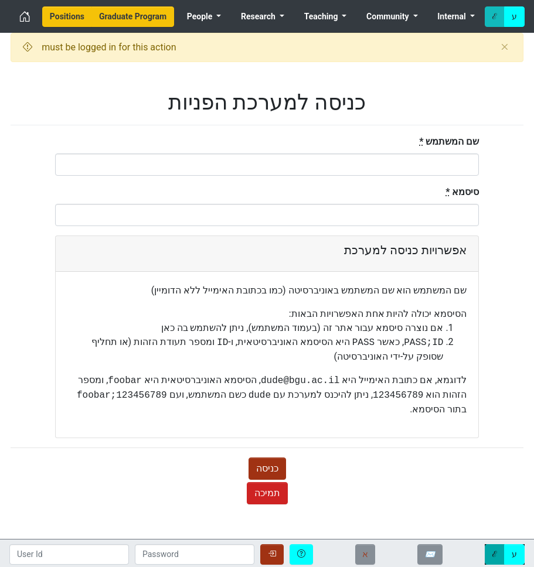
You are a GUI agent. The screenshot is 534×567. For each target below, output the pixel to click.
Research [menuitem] (259, 16)
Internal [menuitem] (452, 16)
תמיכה (267, 492)
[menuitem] (67, 16)
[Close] (504, 47)
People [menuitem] (201, 16)
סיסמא (462, 191)
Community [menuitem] (388, 16)
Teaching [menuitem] (322, 16)
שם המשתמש (449, 141)
